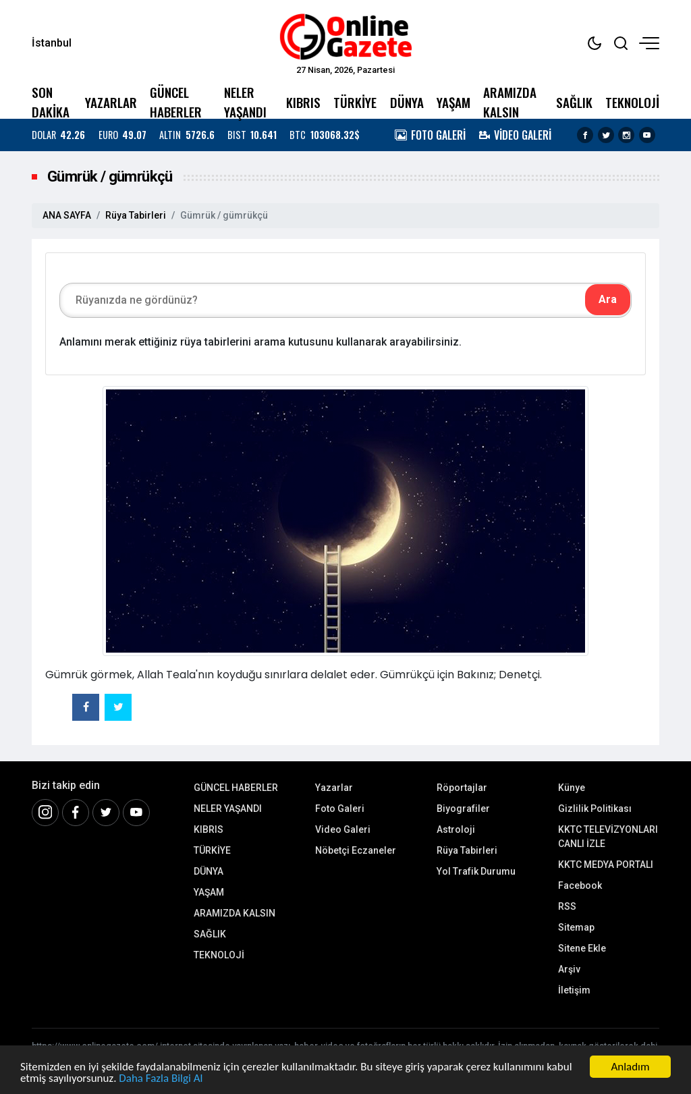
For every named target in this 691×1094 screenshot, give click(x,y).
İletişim (574, 990)
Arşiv (569, 969)
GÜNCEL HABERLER (176, 101)
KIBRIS (303, 102)
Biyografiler (463, 808)
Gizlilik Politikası (595, 808)
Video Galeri (342, 829)
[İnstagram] (45, 812)
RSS (567, 906)
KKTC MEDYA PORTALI (605, 864)
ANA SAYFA (67, 215)
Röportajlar (462, 787)
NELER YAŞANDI (245, 101)
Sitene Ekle (582, 948)
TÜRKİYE (355, 102)
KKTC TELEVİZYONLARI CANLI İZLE (608, 836)
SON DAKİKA (51, 101)
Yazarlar (334, 787)
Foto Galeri (339, 808)
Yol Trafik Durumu (476, 871)
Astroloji (456, 829)
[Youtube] (136, 812)
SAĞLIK (574, 102)
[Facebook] (75, 812)
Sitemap (576, 927)
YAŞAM (453, 102)
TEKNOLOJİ (632, 102)
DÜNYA (407, 102)
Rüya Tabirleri (135, 215)
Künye (571, 787)
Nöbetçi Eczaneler (355, 850)
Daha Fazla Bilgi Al (160, 1078)
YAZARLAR (111, 102)
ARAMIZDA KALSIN (509, 101)
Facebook (580, 885)
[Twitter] (105, 812)
